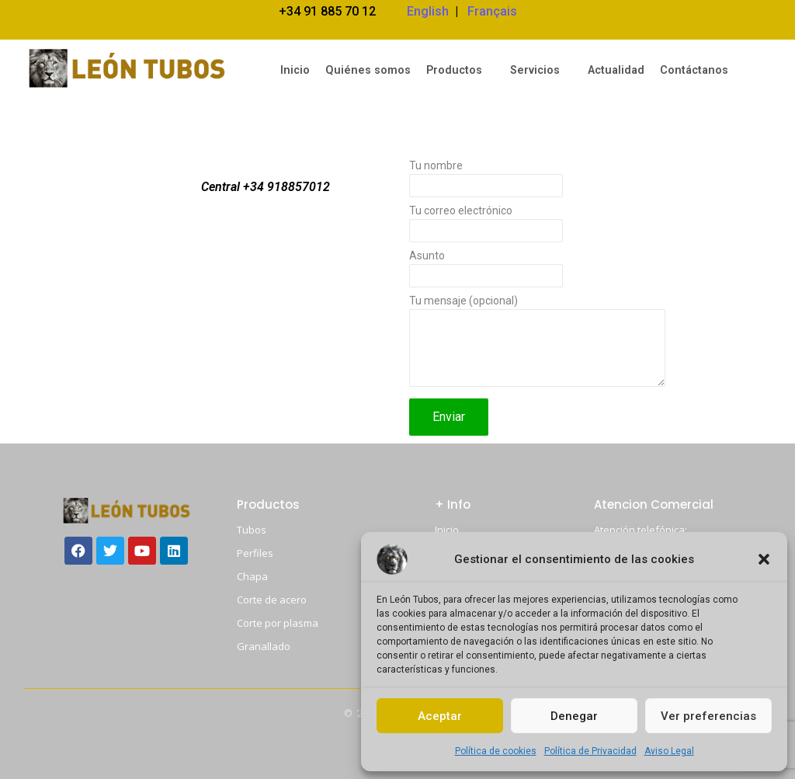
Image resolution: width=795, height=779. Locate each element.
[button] (764, 559)
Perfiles (255, 553)
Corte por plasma (277, 623)
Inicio (447, 530)
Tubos (251, 530)
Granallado (263, 646)
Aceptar (440, 716)
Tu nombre (537, 182)
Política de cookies (495, 751)
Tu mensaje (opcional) (537, 345)
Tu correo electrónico (537, 227)
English (428, 11)
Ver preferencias (708, 716)
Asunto (537, 272)
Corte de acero (272, 600)
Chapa (252, 576)
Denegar (574, 716)
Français (492, 11)
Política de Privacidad (590, 751)
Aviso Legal (669, 751)
